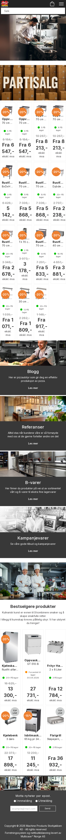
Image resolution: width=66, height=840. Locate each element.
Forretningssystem (15, 832)
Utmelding (45, 801)
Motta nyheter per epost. (33, 796)
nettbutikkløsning (40, 832)
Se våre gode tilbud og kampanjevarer (33, 543)
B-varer (33, 482)
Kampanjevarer (33, 538)
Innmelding (24, 801)
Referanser (33, 427)
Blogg (33, 371)
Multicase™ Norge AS (33, 836)
